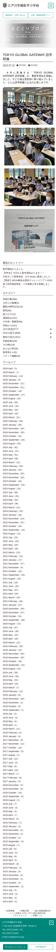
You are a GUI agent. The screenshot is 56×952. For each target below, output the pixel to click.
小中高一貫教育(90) (13, 321)
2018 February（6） (13, 732)
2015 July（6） (10, 849)
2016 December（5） (13, 785)
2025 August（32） (12, 398)
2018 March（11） (12, 728)
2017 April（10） (11, 770)
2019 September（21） (14, 665)
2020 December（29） (14, 608)
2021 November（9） (13, 567)
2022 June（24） (11, 541)
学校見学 (40, 947)
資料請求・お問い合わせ (15, 15)
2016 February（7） (13, 822)
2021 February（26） (13, 601)
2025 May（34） (11, 409)
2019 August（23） (12, 668)
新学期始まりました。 (14, 269)
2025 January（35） (13, 424)
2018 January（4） (12, 736)
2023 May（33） (11, 500)
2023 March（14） (12, 507)
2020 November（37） (14, 612)
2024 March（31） (12, 462)
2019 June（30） (11, 676)
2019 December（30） (14, 653)
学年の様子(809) (11, 333)
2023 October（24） (13, 481)
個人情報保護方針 (43, 911)
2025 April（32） (11, 413)
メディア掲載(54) (11, 356)
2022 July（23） (11, 537)
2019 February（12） (13, 691)
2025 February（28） (13, 421)
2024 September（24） (14, 439)
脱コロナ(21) (9, 314)
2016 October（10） (13, 792)
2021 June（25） (11, 586)
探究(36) (7, 310)
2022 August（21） (12, 533)
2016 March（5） (11, 818)
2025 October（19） (13, 391)
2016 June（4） (11, 807)
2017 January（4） (12, 781)
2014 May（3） (10, 897)
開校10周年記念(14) (13, 306)
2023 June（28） (11, 496)
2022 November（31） (14, 522)
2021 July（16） (11, 582)
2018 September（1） (14, 710)
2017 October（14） (13, 747)
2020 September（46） (14, 620)
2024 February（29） (13, 466)
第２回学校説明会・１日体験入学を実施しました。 (26, 285)
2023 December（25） (14, 473)
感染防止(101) (10, 318)
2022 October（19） (13, 526)
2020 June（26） (11, 631)
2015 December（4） (13, 830)
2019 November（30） (14, 657)
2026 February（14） (13, 376)
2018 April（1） (11, 725)
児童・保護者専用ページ (41, 15)
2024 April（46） (11, 458)
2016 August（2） (12, 800)
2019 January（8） (12, 695)
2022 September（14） (14, 530)
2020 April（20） (11, 638)
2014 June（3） (11, 894)
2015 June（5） (11, 852)
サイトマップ (20, 915)
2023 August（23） (12, 488)
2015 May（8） (10, 856)
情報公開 (25, 911)
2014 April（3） (11, 901)
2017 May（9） (10, 766)
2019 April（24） (11, 683)
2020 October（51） (13, 616)
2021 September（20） (14, 575)
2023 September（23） (14, 485)
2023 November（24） (14, 477)
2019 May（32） (11, 680)
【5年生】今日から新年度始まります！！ (23, 273)
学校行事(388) (10, 299)
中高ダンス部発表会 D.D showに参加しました (27, 276)
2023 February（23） (13, 511)
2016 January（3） (12, 826)
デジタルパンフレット (15, 947)
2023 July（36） (11, 492)
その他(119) (9, 344)
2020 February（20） (13, 646)
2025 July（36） (11, 402)
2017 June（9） (11, 762)
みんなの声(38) (10, 348)
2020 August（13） (12, 623)
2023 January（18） (13, 515)
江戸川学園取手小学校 (23, 5)
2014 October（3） (12, 882)
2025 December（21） (14, 383)
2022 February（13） (13, 556)
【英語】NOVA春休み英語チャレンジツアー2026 (27, 280)
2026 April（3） (11, 368)
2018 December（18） (14, 698)
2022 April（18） (11, 548)
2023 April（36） (11, 503)
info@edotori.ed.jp (16, 937)
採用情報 (10, 911)
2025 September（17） (14, 394)
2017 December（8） (13, 740)
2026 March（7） (11, 372)
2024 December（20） (14, 428)
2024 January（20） (13, 469)
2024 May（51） (11, 454)
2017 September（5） (14, 751)
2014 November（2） (13, 879)
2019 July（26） (11, 672)
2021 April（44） (11, 593)
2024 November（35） (14, 432)
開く (50, 329)
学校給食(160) (10, 341)
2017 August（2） (12, 755)
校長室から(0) (10, 352)
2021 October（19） (13, 571)
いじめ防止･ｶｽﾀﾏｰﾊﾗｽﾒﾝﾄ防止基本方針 (29, 913)
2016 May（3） (10, 811)
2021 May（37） (11, 590)
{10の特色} (22, 65)
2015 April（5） (11, 860)
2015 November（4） (13, 833)
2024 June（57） (11, 451)
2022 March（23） (12, 552)
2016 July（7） (10, 803)
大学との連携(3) (11, 303)
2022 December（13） (14, 518)
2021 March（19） (12, 597)
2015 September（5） (14, 841)
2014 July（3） (10, 890)
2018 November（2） (13, 702)
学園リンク (38, 915)
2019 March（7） (11, 687)
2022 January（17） (13, 560)
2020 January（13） (13, 650)
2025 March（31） (12, 417)
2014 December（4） (13, 875)
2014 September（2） (14, 886)
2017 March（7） (11, 773)
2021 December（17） (14, 563)
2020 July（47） (11, 627)
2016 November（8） (13, 788)
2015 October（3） (12, 837)
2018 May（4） (10, 721)
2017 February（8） (13, 777)
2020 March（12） (12, 642)
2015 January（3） (12, 871)
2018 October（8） (12, 706)
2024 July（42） (11, 447)
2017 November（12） (14, 743)
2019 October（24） (13, 661)
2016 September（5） (14, 796)
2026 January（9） (12, 379)
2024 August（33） (12, 443)
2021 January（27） (13, 605)
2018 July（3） (10, 713)
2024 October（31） (13, 436)
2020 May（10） (11, 635)
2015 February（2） (13, 867)
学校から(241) (10, 325)
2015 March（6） (11, 864)
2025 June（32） (11, 406)
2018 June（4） (11, 717)
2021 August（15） (12, 578)
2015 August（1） (12, 845)
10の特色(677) (10, 329)
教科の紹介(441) (11, 337)
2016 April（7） (11, 815)
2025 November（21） (14, 387)
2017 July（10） (11, 758)
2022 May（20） (11, 545)
